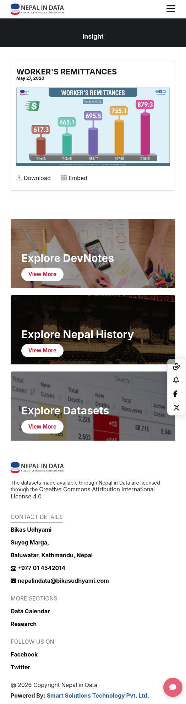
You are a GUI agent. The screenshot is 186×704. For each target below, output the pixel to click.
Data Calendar (30, 611)
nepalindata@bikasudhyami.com (60, 580)
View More (42, 274)
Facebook (24, 654)
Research (24, 623)
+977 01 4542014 (38, 567)
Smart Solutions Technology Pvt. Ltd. (98, 695)
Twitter (20, 667)
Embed (74, 177)
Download (33, 177)
